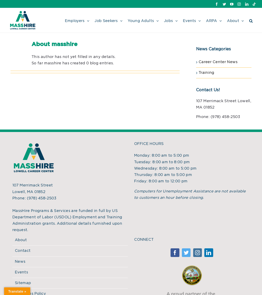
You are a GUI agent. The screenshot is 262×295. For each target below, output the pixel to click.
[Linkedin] (208, 252)
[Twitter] (186, 252)
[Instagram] (197, 252)
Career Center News (218, 62)
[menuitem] (80, 20)
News (20, 262)
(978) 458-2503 (41, 198)
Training (206, 73)
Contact (22, 251)
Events (21, 272)
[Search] (251, 20)
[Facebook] (175, 252)
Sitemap (23, 283)
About (21, 240)
